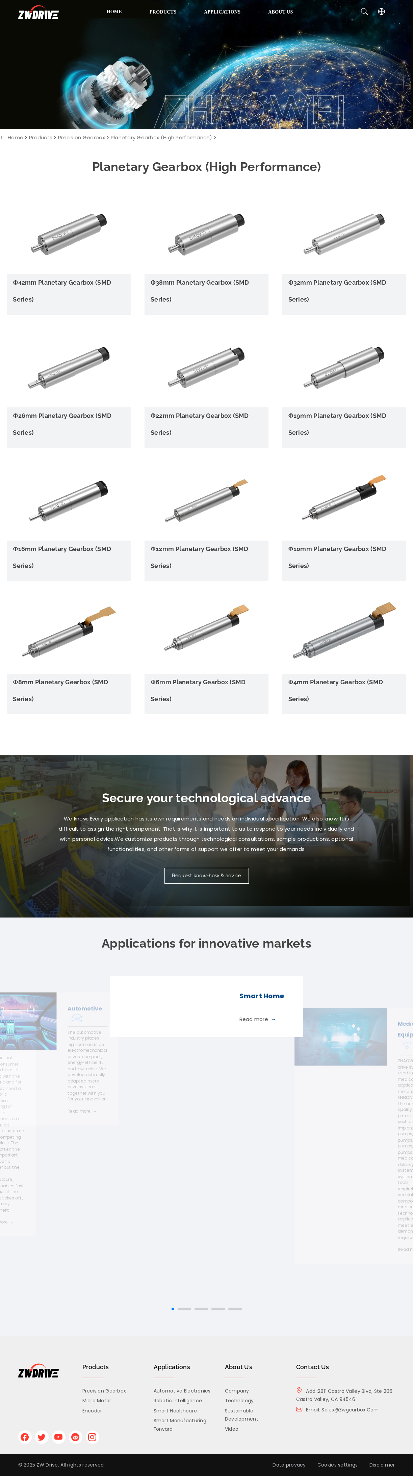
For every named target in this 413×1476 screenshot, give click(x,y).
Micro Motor (96, 1400)
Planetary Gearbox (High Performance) (161, 137)
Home (114, 11)
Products (163, 12)
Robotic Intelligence (178, 1400)
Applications (222, 12)
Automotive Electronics (182, 1390)
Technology (239, 1400)
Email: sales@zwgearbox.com (337, 1409)
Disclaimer (382, 1464)
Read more (82, 1111)
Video (231, 1429)
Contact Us (312, 1367)
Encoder (92, 1410)
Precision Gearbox (81, 137)
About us (280, 12)
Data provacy (289, 1464)
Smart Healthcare (175, 1410)
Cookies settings (337, 1464)
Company (237, 1390)
